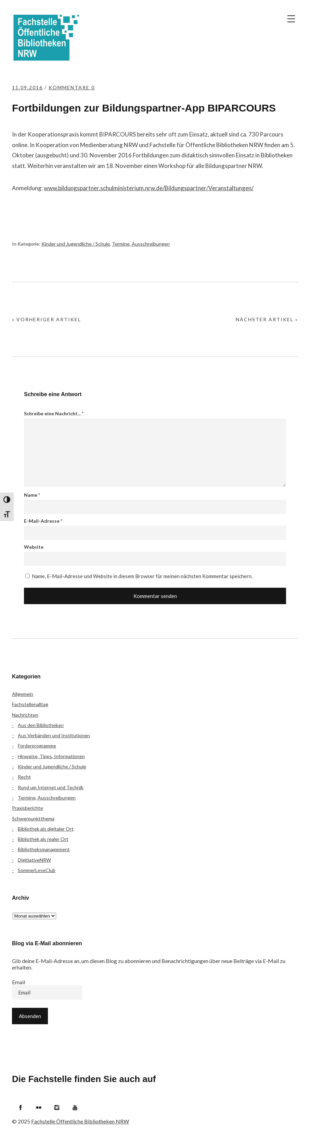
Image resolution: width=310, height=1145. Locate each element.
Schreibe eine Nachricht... (53, 413)
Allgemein (22, 694)
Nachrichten (25, 715)
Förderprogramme (37, 746)
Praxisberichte (27, 808)
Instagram (56, 1107)
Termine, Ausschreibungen (141, 244)
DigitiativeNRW (34, 860)
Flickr (38, 1107)
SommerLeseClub (36, 870)
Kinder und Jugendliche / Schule (75, 244)
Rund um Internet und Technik (50, 787)
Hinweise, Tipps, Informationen (51, 756)
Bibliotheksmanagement (44, 849)
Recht (24, 777)
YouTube (74, 1107)
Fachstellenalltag (30, 704)
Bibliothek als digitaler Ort (46, 829)
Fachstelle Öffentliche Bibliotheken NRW (46, 37)
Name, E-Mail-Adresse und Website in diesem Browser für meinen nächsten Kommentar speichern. (142, 576)
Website (33, 547)
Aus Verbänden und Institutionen (54, 735)
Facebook (20, 1107)
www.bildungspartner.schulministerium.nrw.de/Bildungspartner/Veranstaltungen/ (149, 188)
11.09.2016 (27, 87)
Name (32, 495)
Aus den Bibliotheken (41, 725)
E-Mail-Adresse (43, 521)
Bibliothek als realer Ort (43, 839)
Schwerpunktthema (33, 818)
